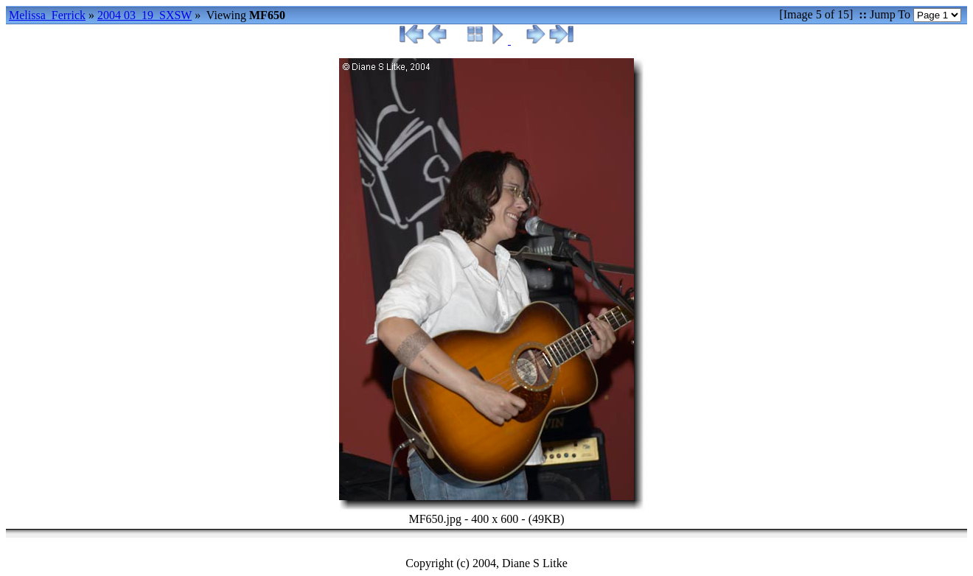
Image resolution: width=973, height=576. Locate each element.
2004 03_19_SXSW (144, 15)
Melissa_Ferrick (47, 15)
